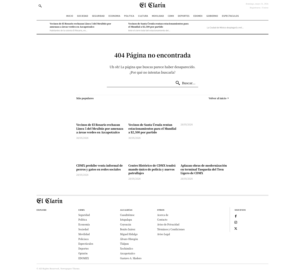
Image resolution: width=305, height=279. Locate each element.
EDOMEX (83, 258)
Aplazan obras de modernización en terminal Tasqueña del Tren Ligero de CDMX (204, 169)
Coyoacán (125, 224)
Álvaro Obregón (129, 239)
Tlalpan (124, 243)
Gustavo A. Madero (130, 258)
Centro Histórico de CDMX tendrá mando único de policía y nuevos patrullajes (152, 169)
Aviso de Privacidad (168, 224)
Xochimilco (126, 248)
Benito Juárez (127, 229)
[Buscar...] (185, 83)
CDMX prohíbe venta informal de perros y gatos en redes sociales (99, 167)
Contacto (162, 219)
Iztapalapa (126, 219)
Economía (84, 224)
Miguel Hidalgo (129, 234)
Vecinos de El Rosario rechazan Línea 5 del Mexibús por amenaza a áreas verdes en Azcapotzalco (80, 25)
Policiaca (83, 239)
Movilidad (84, 234)
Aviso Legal (163, 234)
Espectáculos (85, 243)
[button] (40, 5)
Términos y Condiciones (171, 229)
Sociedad (83, 229)
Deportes (83, 248)
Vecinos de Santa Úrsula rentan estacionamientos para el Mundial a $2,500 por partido (158, 25)
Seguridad (84, 214)
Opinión (83, 253)
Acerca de (162, 214)
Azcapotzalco (127, 253)
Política (82, 219)
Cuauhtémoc (127, 214)
